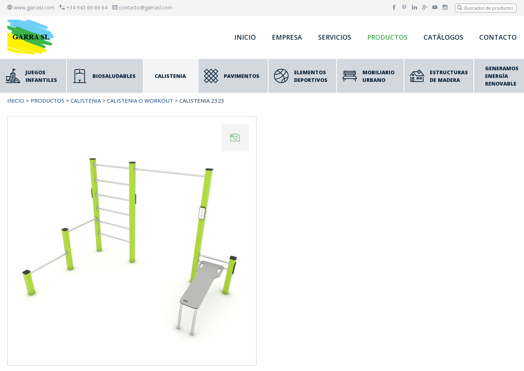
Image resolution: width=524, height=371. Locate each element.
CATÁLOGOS (443, 37)
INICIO (245, 37)
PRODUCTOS (387, 37)
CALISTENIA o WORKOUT (140, 100)
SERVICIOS (334, 37)
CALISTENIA (86, 100)
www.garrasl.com (31, 7)
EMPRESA (287, 37)
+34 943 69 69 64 (83, 7)
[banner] (32, 37)
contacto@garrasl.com (142, 7)
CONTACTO (498, 37)
